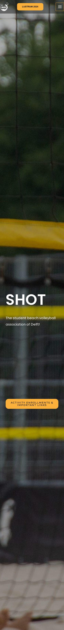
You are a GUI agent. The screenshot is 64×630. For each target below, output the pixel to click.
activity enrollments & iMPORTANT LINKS (32, 404)
